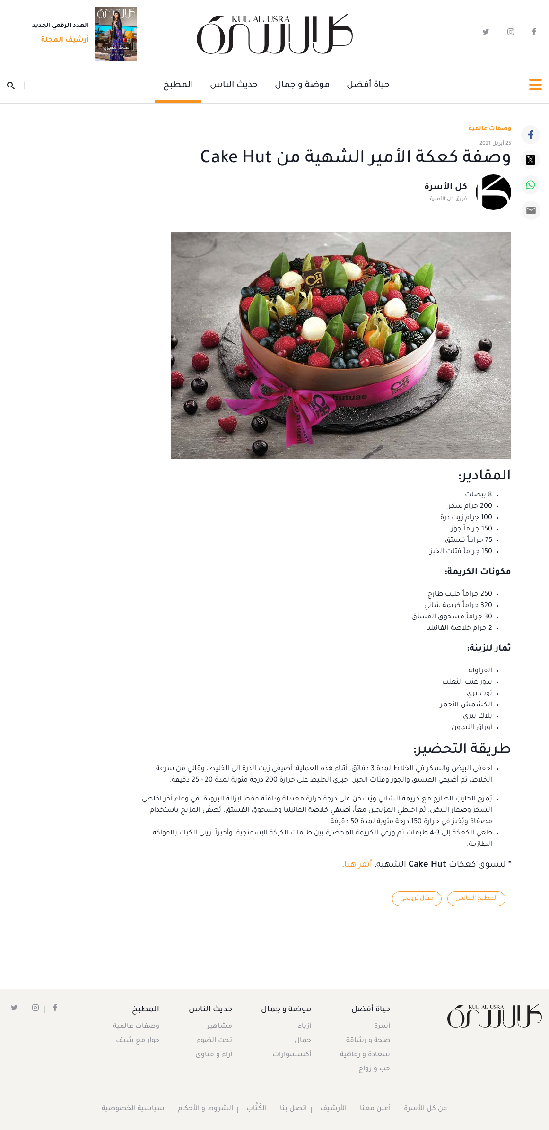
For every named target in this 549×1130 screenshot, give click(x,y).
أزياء (303, 1027)
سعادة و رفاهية (365, 1056)
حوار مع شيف (138, 1041)
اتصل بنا (292, 1109)
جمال (302, 1041)
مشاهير (219, 1027)
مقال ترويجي (416, 899)
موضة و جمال (302, 85)
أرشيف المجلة (62, 41)
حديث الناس (234, 85)
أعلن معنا (375, 1109)
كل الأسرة (445, 188)
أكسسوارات (290, 1056)
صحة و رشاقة (368, 1041)
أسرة (382, 1027)
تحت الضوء (214, 1041)
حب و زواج (374, 1070)
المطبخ (178, 85)
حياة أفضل (368, 85)
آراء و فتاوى (213, 1056)
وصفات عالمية (490, 129)
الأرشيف (333, 1109)
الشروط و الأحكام (205, 1109)
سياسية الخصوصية (132, 1109)
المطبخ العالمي (476, 899)
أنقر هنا (358, 865)
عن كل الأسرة (426, 1109)
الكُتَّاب (256, 1109)
